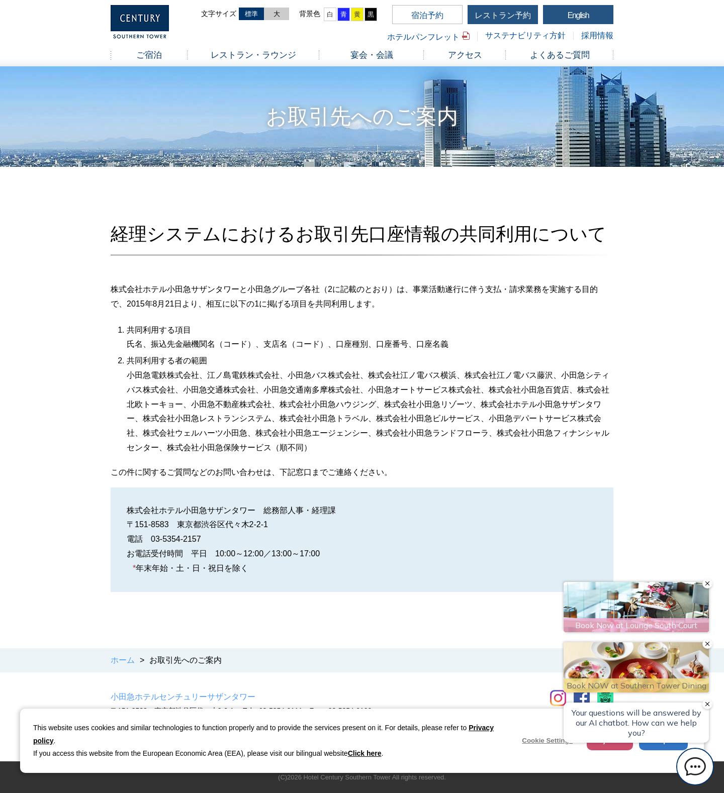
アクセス (465, 55)
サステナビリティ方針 (525, 35)
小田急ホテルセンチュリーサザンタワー (183, 696)
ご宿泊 (149, 55)
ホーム (123, 660)
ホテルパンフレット (423, 37)
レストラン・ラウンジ (253, 55)
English (578, 15)
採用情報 (597, 35)
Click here (365, 753)
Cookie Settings (547, 740)
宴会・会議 (371, 55)
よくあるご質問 (560, 55)
